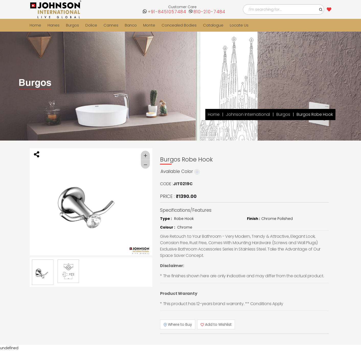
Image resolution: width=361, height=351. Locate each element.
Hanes (54, 25)
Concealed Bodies (179, 25)
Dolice (91, 25)
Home (35, 25)
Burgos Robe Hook (315, 114)
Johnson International (248, 114)
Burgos (72, 25)
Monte (149, 25)
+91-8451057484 (167, 12)
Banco (131, 25)
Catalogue (213, 25)
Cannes (111, 25)
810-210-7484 (209, 12)
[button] (321, 9)
